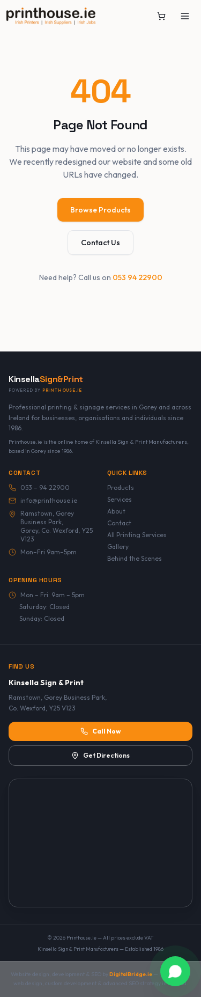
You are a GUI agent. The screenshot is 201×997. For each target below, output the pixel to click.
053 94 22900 (137, 277)
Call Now (100, 731)
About (116, 511)
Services (119, 499)
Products (120, 487)
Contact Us (100, 242)
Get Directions (100, 755)
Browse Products (100, 210)
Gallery (118, 547)
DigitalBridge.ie (130, 974)
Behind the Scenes (134, 558)
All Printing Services (137, 535)
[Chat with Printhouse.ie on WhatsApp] (175, 971)
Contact (119, 523)
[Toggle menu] (185, 16)
